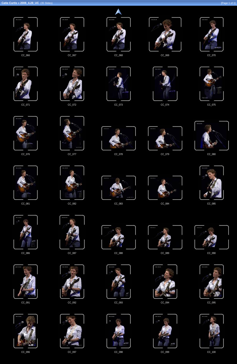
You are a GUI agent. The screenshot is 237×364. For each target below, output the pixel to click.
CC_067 (72, 55)
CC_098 (118, 352)
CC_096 (25, 352)
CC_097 (72, 352)
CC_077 (72, 154)
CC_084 (165, 203)
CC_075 (211, 105)
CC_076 (25, 154)
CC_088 (118, 253)
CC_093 (118, 302)
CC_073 (118, 105)
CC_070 (211, 55)
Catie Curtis (9, 3)
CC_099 (165, 352)
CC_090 (211, 253)
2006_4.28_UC (29, 3)
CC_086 (25, 253)
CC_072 (72, 105)
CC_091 (25, 302)
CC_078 (118, 154)
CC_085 (211, 203)
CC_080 (211, 154)
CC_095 (211, 302)
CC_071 (25, 105)
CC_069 (165, 55)
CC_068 (118, 55)
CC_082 (72, 203)
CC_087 (72, 253)
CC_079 (165, 154)
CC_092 (72, 302)
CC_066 (25, 55)
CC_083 (118, 203)
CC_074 (165, 105)
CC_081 (25, 203)
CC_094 (165, 302)
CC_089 (165, 253)
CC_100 (211, 352)
